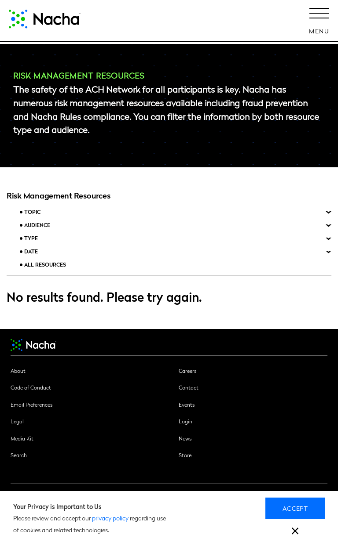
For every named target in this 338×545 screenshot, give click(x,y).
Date (31, 251)
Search (19, 454)
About (18, 370)
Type (31, 238)
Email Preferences (31, 404)
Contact (188, 387)
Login (185, 421)
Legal (17, 421)
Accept (295, 508)
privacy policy (110, 518)
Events (187, 404)
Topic (32, 212)
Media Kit (22, 438)
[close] (295, 532)
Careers (187, 370)
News (185, 438)
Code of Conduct (31, 387)
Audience (37, 225)
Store (185, 454)
